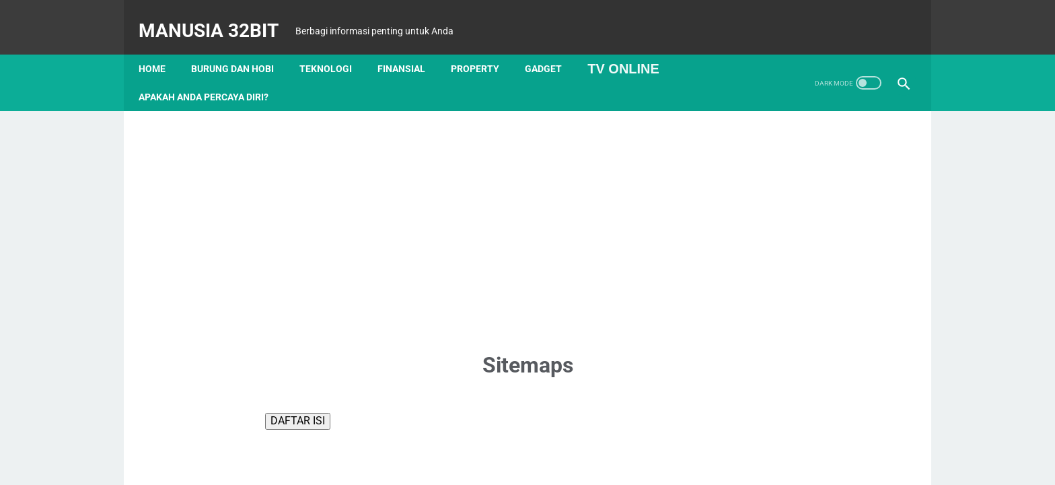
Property (484, 46)
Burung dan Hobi (242, 46)
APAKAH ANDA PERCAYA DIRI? (213, 74)
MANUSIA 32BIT (218, 16)
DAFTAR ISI (297, 398)
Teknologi (335, 46)
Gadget (552, 46)
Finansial (411, 46)
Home (161, 46)
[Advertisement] (527, 207)
